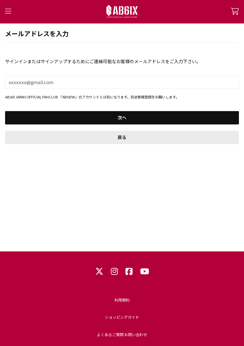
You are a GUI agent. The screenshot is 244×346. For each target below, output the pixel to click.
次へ (122, 117)
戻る (122, 137)
